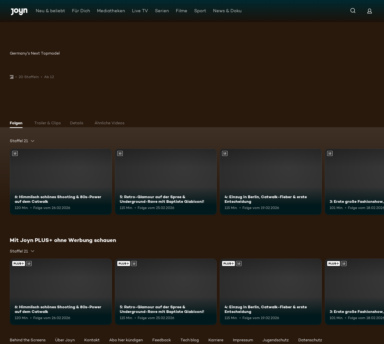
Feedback (161, 340)
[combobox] (22, 141)
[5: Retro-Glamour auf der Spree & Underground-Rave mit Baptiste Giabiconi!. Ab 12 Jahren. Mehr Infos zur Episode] (166, 182)
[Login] (369, 11)
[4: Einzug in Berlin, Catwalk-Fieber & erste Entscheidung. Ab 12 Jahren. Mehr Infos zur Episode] (271, 182)
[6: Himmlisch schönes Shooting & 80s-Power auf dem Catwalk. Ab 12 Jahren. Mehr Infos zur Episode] (61, 182)
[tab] (17, 123)
